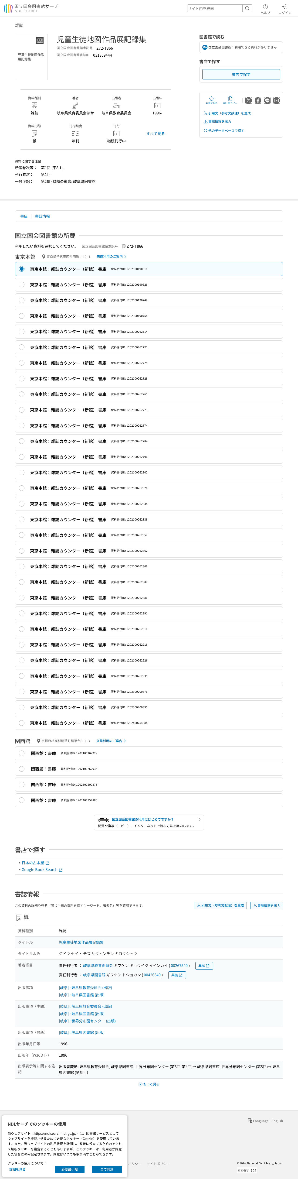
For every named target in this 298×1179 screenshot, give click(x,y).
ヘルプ (265, 9)
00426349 (152, 974)
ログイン (284, 9)
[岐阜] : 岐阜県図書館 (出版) (82, 994)
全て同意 (106, 1169)
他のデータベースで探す (223, 130)
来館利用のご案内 (112, 256)
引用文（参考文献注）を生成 (227, 113)
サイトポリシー (158, 1163)
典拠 (204, 965)
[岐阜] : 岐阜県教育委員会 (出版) (85, 987)
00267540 (179, 965)
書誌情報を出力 (217, 121)
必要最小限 (69, 1169)
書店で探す (241, 74)
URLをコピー (230, 100)
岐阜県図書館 (94, 974)
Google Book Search (42, 869)
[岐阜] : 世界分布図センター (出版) (87, 1021)
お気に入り (211, 100)
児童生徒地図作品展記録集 (81, 942)
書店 (24, 216)
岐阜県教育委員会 (98, 965)
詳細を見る (17, 1169)
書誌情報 (42, 216)
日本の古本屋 (36, 862)
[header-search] (219, 8)
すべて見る (155, 133)
